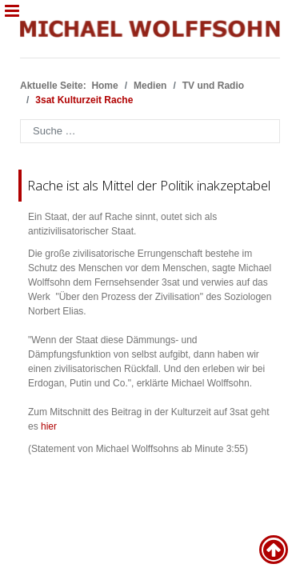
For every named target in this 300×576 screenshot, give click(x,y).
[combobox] (150, 131)
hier (49, 426)
